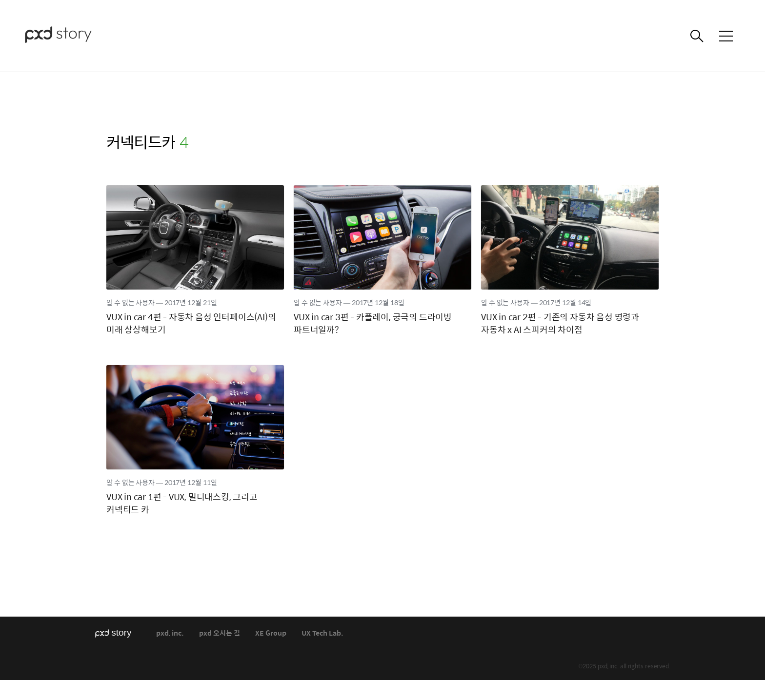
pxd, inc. (170, 633)
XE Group (270, 633)
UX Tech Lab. (322, 633)
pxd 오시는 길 (219, 633)
